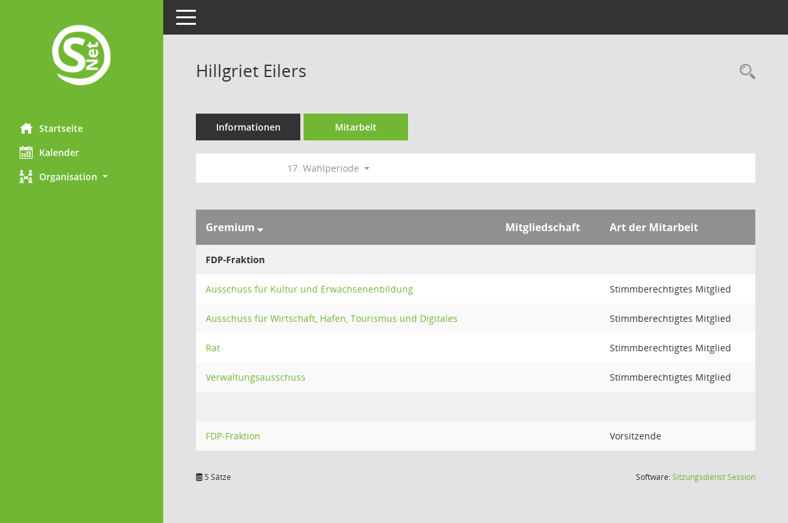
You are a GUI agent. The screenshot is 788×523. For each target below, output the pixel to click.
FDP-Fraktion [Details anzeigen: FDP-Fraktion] (233, 436)
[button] (81, 177)
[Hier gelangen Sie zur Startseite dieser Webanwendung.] (81, 56)
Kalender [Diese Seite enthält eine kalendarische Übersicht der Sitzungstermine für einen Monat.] (49, 152)
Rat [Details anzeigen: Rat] (213, 347)
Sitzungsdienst (713, 477)
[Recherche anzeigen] (744, 72)
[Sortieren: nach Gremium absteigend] (260, 227)
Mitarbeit (356, 127)
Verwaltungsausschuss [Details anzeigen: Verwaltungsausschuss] (256, 377)
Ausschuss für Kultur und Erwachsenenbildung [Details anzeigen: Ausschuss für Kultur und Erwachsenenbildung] (309, 289)
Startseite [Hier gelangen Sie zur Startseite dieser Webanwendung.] (51, 128)
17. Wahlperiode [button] (328, 168)
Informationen (248, 127)
